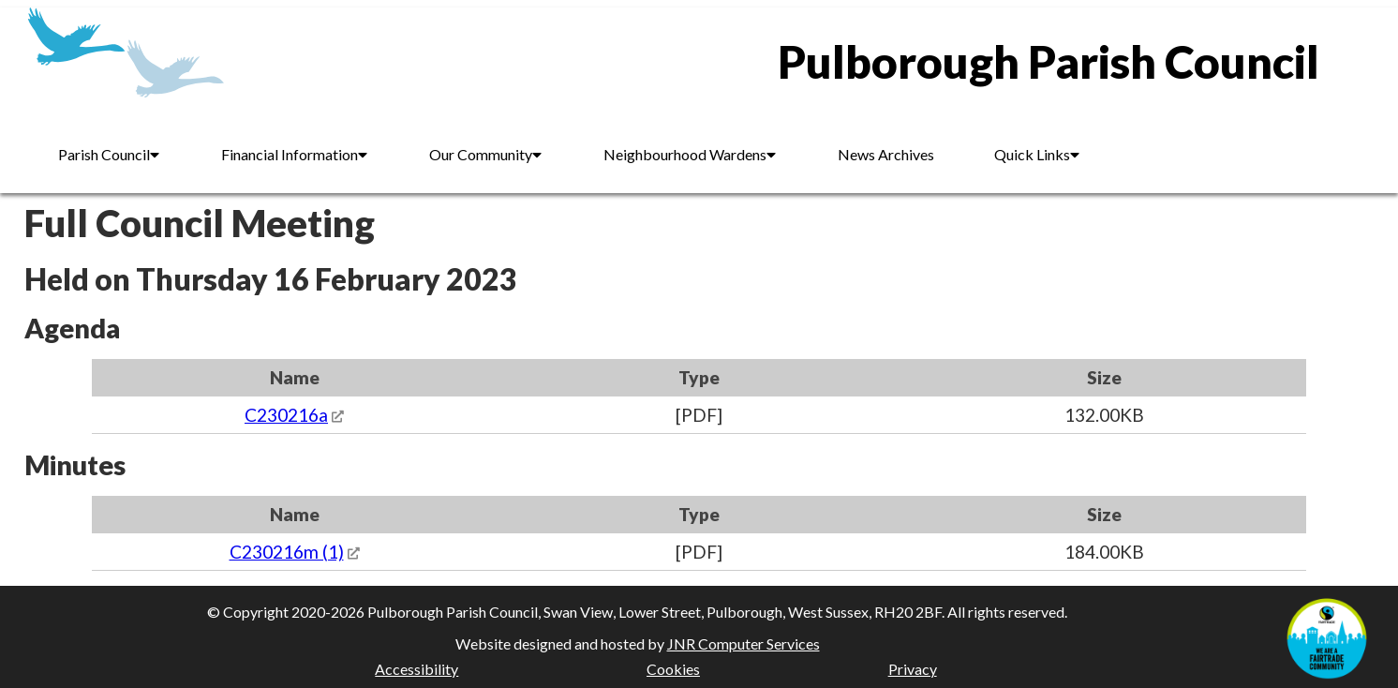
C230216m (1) (287, 551)
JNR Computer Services (743, 643)
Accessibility (416, 669)
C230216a (286, 415)
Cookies (673, 669)
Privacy (912, 669)
